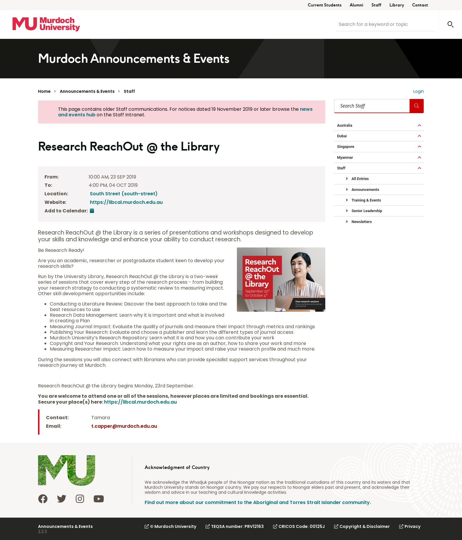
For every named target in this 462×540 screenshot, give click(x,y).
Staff (376, 5)
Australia (344, 125)
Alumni (356, 5)
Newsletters (361, 221)
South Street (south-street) (124, 193)
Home (44, 91)
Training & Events (366, 200)
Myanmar (345, 157)
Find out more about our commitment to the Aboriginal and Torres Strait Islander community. (258, 502)
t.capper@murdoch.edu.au (124, 426)
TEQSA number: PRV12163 (235, 526)
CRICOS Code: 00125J (299, 526)
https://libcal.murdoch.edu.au (126, 202)
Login (418, 91)
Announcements (365, 189)
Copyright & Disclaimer (362, 526)
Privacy (409, 526)
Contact (420, 5)
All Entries (360, 178)
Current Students (324, 5)
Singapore (345, 146)
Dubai (342, 136)
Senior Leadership (366, 211)
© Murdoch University (170, 526)
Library (397, 5)
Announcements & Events (87, 91)
